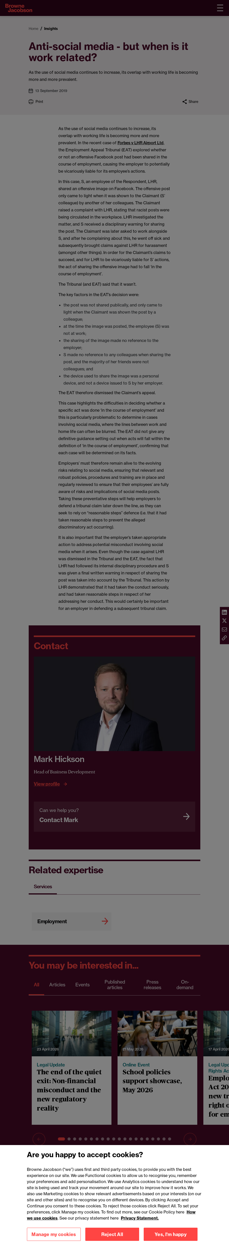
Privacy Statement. (140, 1225)
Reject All (112, 1242)
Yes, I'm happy (171, 1242)
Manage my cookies (53, 1242)
